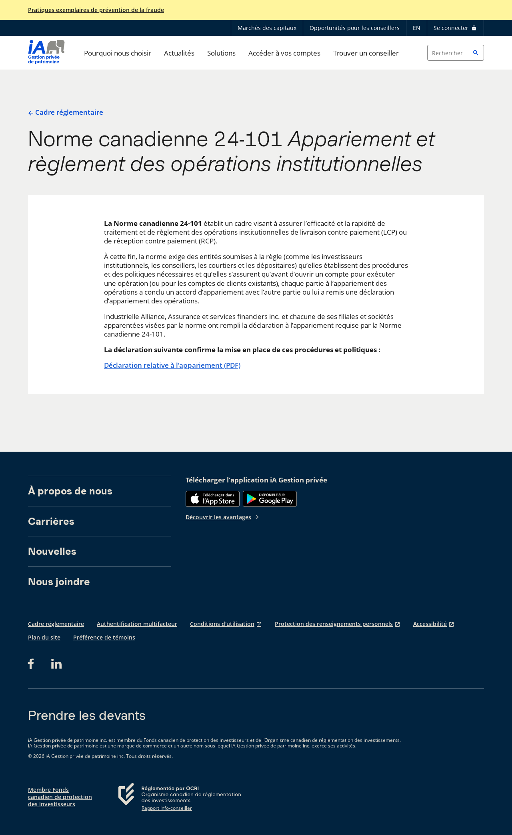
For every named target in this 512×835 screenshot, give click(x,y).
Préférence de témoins (104, 637)
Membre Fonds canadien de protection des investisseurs (60, 797)
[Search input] (456, 52)
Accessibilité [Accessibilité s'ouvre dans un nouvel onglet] (430, 624)
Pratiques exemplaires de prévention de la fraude (96, 10)
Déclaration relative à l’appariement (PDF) (172, 365)
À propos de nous (70, 491)
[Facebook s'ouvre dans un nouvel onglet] (33, 664)
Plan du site (44, 637)
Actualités (179, 53)
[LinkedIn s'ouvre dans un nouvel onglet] (56, 664)
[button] (476, 52)
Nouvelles (52, 551)
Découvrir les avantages (223, 517)
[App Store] (213, 499)
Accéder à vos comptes (284, 53)
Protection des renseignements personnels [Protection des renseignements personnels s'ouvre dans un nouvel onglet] (334, 624)
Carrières (51, 521)
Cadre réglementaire (65, 112)
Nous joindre (59, 582)
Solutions (221, 53)
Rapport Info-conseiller (167, 808)
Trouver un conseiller (366, 53)
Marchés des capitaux (267, 28)
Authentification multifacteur (137, 624)
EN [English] (416, 28)
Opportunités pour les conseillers (355, 28)
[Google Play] (270, 499)
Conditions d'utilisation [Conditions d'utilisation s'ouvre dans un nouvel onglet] (222, 624)
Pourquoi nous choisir (117, 53)
